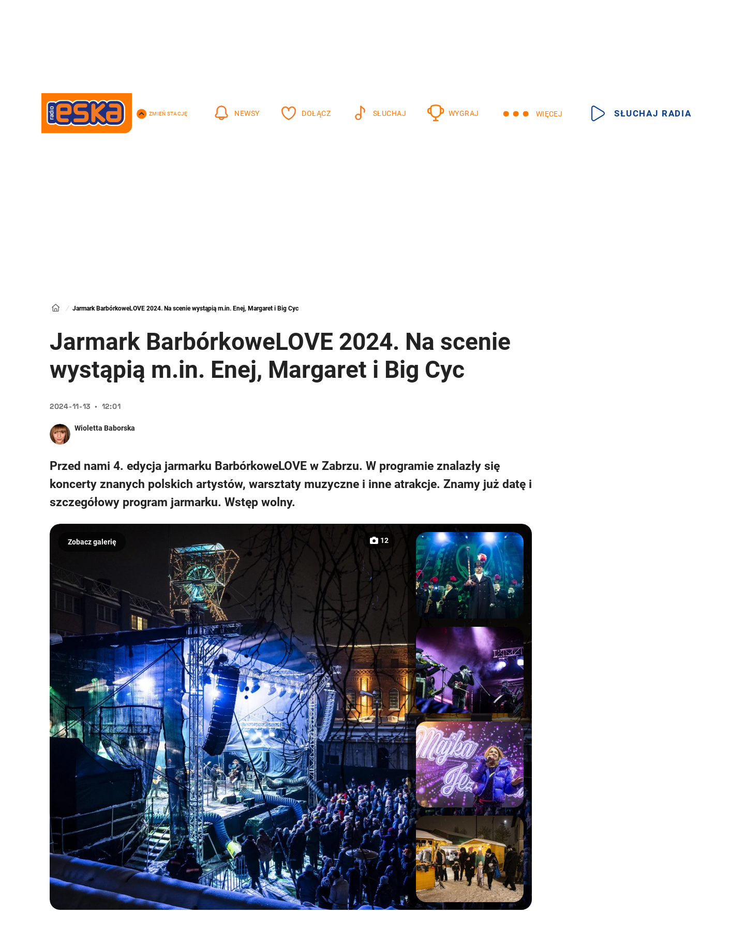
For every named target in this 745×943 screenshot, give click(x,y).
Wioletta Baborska (104, 428)
